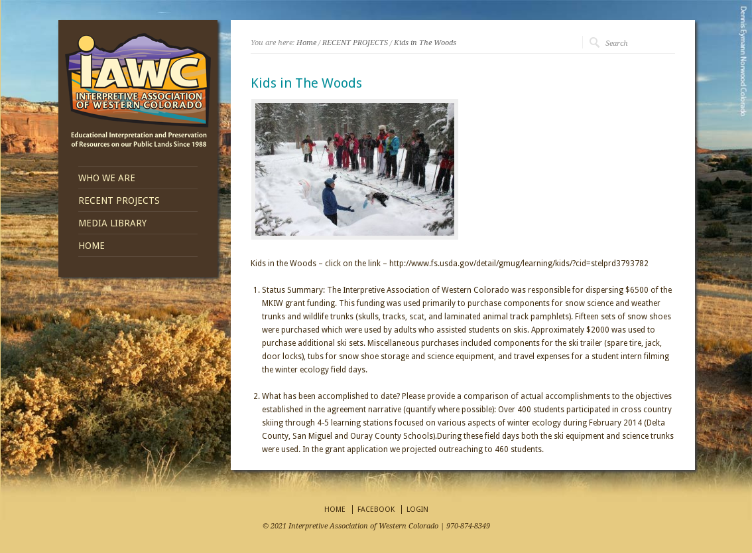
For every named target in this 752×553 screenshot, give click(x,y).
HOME (91, 245)
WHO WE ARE (106, 178)
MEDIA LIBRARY (112, 223)
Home (306, 43)
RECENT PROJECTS (119, 200)
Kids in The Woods (425, 43)
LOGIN (417, 509)
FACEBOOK (376, 509)
